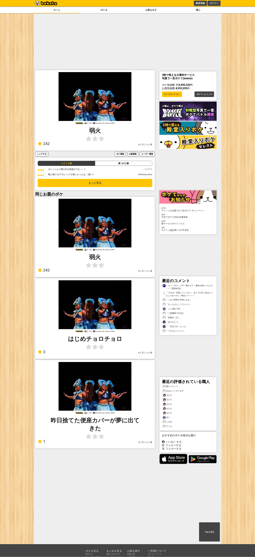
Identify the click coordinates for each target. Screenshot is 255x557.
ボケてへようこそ (204, 94)
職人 (198, 10)
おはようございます (173, 390)
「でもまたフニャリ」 (174, 331)
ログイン (214, 3)
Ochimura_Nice (145, 174)
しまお (167, 421)
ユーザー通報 (147, 154)
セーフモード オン (172, 94)
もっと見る (94, 182)
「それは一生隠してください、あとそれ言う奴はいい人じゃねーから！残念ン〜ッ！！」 (188, 294)
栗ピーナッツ (170, 386)
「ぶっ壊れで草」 (172, 308)
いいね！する (171, 441)
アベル (167, 426)
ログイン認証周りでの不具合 (188, 228)
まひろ (167, 395)
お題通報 (133, 154)
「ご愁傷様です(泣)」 (174, 313)
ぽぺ (166, 417)
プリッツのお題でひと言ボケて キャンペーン (188, 209)
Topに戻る (209, 532)
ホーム (56, 10)
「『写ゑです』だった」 (175, 326)
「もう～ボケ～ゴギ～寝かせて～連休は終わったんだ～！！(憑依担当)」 (188, 287)
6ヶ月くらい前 (145, 144)
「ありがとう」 (171, 322)
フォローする (171, 445)
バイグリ (148, 169)
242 (44, 143)
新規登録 (200, 3)
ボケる (104, 10)
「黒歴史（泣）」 (172, 317)
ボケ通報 (120, 154)
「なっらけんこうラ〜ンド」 (177, 304)
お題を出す (151, 10)
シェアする (42, 154)
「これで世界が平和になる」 (177, 299)
